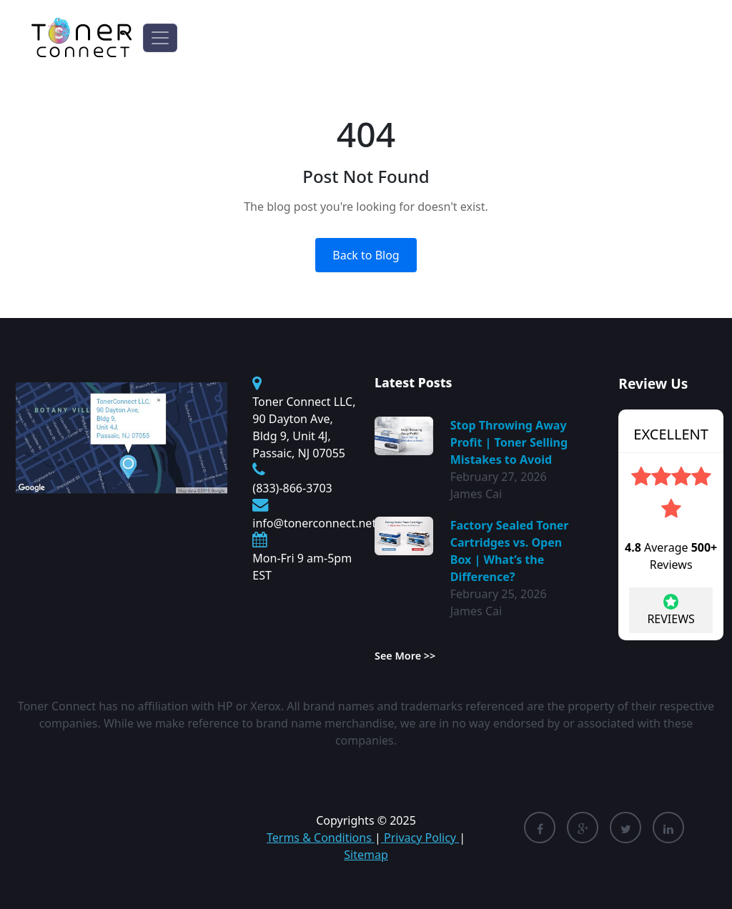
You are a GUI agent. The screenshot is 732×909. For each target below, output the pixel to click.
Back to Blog (365, 255)
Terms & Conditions (321, 837)
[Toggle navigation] (160, 38)
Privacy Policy (420, 837)
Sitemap (366, 855)
